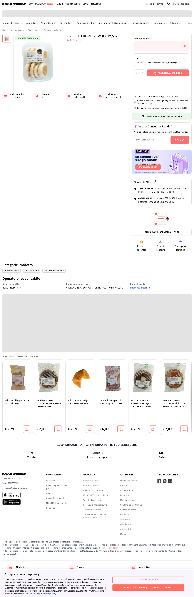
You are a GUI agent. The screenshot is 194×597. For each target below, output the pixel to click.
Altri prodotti (126, 529)
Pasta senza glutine (52, 30)
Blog (85, 3)
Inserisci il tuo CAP (145, 139)
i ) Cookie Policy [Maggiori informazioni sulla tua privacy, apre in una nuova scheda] (32, 593)
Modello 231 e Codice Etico (95, 495)
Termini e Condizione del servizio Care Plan (94, 516)
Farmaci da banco (141, 23)
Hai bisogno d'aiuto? (182, 3)
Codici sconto (72, 3)
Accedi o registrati (154, 3)
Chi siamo (50, 480)
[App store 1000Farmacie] (19, 495)
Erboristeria (125, 524)
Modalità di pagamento (56, 503)
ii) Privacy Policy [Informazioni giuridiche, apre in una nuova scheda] (48, 593)
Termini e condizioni (92, 509)
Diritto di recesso (91, 480)
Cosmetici (32, 23)
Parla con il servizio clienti (162, 232)
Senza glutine (34, 30)
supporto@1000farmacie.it (14, 488)
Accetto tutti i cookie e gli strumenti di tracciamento (148, 587)
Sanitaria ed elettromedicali (113, 23)
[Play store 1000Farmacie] (19, 502)
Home (5, 30)
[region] (97, 583)
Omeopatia (160, 23)
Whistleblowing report (93, 500)
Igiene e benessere (12, 23)
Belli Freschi (74, 40)
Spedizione (51, 508)
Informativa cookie (91, 485)
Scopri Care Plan (41, 3)
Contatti (50, 493)
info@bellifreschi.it (140, 287)
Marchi (59, 3)
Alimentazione (49, 23)
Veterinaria (176, 23)
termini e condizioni (109, 547)
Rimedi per (95, 3)
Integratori (67, 23)
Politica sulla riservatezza (95, 490)
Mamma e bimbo (86, 23)
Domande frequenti (55, 498)
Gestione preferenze (148, 579)
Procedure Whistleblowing (95, 504)
